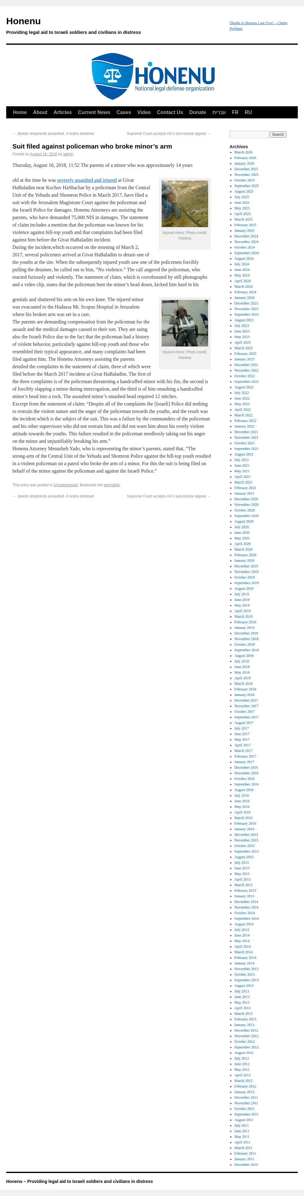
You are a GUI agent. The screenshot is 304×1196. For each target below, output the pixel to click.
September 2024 (247, 253)
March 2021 (244, 482)
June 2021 (242, 465)
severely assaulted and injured (87, 180)
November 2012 (247, 1036)
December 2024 (246, 236)
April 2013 (243, 1008)
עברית (219, 112)
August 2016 (244, 790)
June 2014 (242, 935)
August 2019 (244, 588)
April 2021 (243, 476)
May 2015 (242, 874)
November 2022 (247, 370)
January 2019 (244, 627)
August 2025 (244, 191)
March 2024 (244, 286)
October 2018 (245, 644)
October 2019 (245, 577)
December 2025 (246, 169)
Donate (197, 112)
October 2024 (245, 247)
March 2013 (244, 1013)
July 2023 (242, 325)
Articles (63, 112)
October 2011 (245, 1109)
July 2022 (242, 393)
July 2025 (242, 197)
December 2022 (246, 365)
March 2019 (244, 616)
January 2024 (244, 298)
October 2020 (245, 510)
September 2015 (247, 851)
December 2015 (246, 834)
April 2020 (243, 544)
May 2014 (242, 941)
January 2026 (244, 163)
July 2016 (242, 795)
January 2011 (244, 1159)
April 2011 (243, 1142)
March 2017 (244, 751)
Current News (94, 112)
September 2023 (247, 314)
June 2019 (242, 600)
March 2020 (244, 549)
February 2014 (245, 957)
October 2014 (245, 913)
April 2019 (243, 611)
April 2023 (243, 342)
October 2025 (245, 180)
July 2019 (242, 594)
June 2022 (242, 398)
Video (144, 112)
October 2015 (245, 846)
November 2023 (247, 309)
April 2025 (243, 214)
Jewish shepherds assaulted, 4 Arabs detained (53, 133)
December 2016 (246, 767)
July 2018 (242, 661)
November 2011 (246, 1103)
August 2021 (244, 454)
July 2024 (242, 264)
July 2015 (242, 862)
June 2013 (242, 997)
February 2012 (245, 1086)
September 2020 (247, 516)
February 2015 (245, 890)
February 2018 (245, 689)
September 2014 (247, 918)
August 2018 (244, 655)
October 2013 (245, 974)
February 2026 (245, 158)
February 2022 (245, 421)
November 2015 (247, 840)
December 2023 (246, 303)
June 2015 (242, 868)
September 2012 (247, 1047)
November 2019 (247, 572)
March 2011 (244, 1148)
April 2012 (243, 1075)
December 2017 (246, 700)
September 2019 (247, 583)
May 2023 (242, 337)
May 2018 (242, 672)
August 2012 (244, 1053)
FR (235, 112)
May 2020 (242, 538)
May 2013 (242, 1002)
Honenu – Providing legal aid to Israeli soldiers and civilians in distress (79, 1181)
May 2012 (242, 1069)
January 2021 (244, 493)
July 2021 (242, 460)
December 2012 (246, 1030)
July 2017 (242, 728)
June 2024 (242, 270)
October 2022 (245, 376)
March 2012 (244, 1081)
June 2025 (242, 202)
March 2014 (244, 952)
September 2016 (247, 784)
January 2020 (244, 560)
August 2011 (244, 1120)
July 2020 (242, 527)
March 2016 (244, 818)
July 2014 (242, 930)
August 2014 (244, 924)
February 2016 (245, 823)
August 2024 (244, 258)
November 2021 (247, 437)
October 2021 (245, 443)
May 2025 (242, 208)
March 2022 (244, 415)
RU (248, 112)
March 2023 (244, 348)
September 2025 (247, 186)
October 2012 (245, 1041)
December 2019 (246, 566)
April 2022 (243, 409)
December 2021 (246, 432)
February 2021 (245, 488)
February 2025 (245, 225)
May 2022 (242, 404)
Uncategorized (66, 485)
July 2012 (242, 1058)
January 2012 (244, 1092)
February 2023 (245, 353)
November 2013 (247, 969)
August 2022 (244, 387)
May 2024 (242, 275)
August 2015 (244, 857)
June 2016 (242, 801)
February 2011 (245, 1153)
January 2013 (244, 1025)
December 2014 (246, 902)
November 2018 (247, 639)
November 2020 (247, 504)
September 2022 (247, 381)
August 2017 (244, 723)
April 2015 (243, 879)
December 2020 (246, 499)
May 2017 (242, 739)
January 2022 (244, 426)
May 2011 (242, 1136)
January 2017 (244, 762)
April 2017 (243, 745)
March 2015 (244, 885)
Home (20, 112)
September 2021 (247, 449)
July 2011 (242, 1125)
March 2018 (244, 683)
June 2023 (242, 331)
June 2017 (242, 734)
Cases (123, 112)
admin (68, 154)
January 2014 (244, 963)
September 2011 (247, 1114)
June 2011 (242, 1131)
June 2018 (242, 667)
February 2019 (245, 622)
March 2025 (244, 219)
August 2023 (244, 320)
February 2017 (245, 756)
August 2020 (244, 521)
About (40, 112)
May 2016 (242, 806)
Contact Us (170, 112)
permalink (112, 485)
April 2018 (243, 678)
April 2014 (243, 946)
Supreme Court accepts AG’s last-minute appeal (169, 133)
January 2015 (244, 896)
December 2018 (246, 633)
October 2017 (245, 711)
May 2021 (242, 471)
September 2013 (247, 980)
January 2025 (244, 230)
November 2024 (247, 242)
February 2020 (245, 555)
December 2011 (246, 1097)
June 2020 (242, 532)
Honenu (114, 27)
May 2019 (242, 605)
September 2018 (247, 650)
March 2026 (244, 152)
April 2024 (243, 281)
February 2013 (245, 1019)
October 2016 (245, 779)
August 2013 (244, 985)
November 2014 (247, 907)
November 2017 (247, 706)
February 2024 (245, 292)
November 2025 (247, 174)
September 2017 (247, 717)
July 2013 (242, 991)
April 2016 (243, 812)
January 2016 (244, 829)
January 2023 (244, 359)
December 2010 (246, 1164)
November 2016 (247, 773)
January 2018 (244, 695)
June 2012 (242, 1064)
